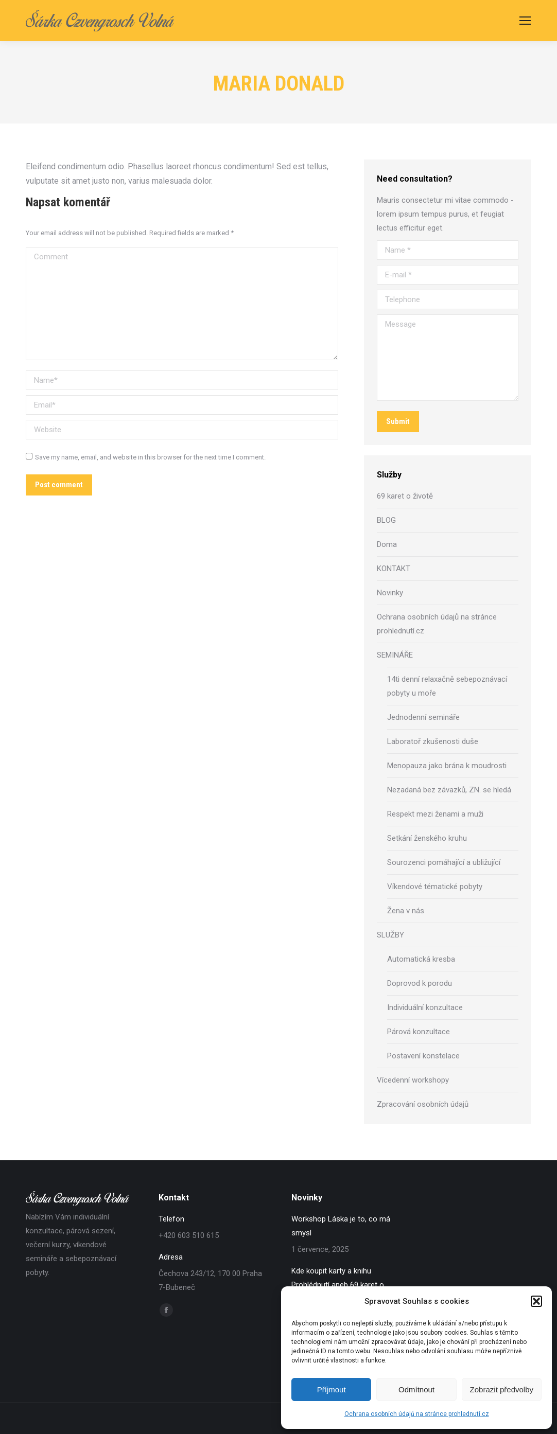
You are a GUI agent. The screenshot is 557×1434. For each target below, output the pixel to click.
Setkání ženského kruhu (427, 838)
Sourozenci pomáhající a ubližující (443, 862)
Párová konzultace (418, 1031)
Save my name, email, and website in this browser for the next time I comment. (150, 457)
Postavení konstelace (423, 1055)
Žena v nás (405, 910)
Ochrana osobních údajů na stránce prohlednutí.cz (416, 1414)
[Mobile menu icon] (525, 20)
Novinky (390, 592)
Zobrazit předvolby (501, 1389)
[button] (536, 1301)
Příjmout (331, 1389)
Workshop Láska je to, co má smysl (340, 1225)
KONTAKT (393, 568)
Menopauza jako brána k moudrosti (447, 765)
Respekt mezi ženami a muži (435, 814)
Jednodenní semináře (423, 717)
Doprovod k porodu (419, 983)
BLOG (386, 520)
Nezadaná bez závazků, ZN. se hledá (449, 789)
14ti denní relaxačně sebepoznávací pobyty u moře (447, 686)
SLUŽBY (390, 935)
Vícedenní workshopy (413, 1080)
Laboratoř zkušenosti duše (432, 741)
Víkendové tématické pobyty (434, 886)
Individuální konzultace (425, 1007)
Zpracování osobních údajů (422, 1104)
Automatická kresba (421, 959)
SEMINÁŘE (395, 655)
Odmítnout (416, 1389)
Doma (387, 544)
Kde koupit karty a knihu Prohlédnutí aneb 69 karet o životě (337, 1284)
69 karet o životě (405, 496)
